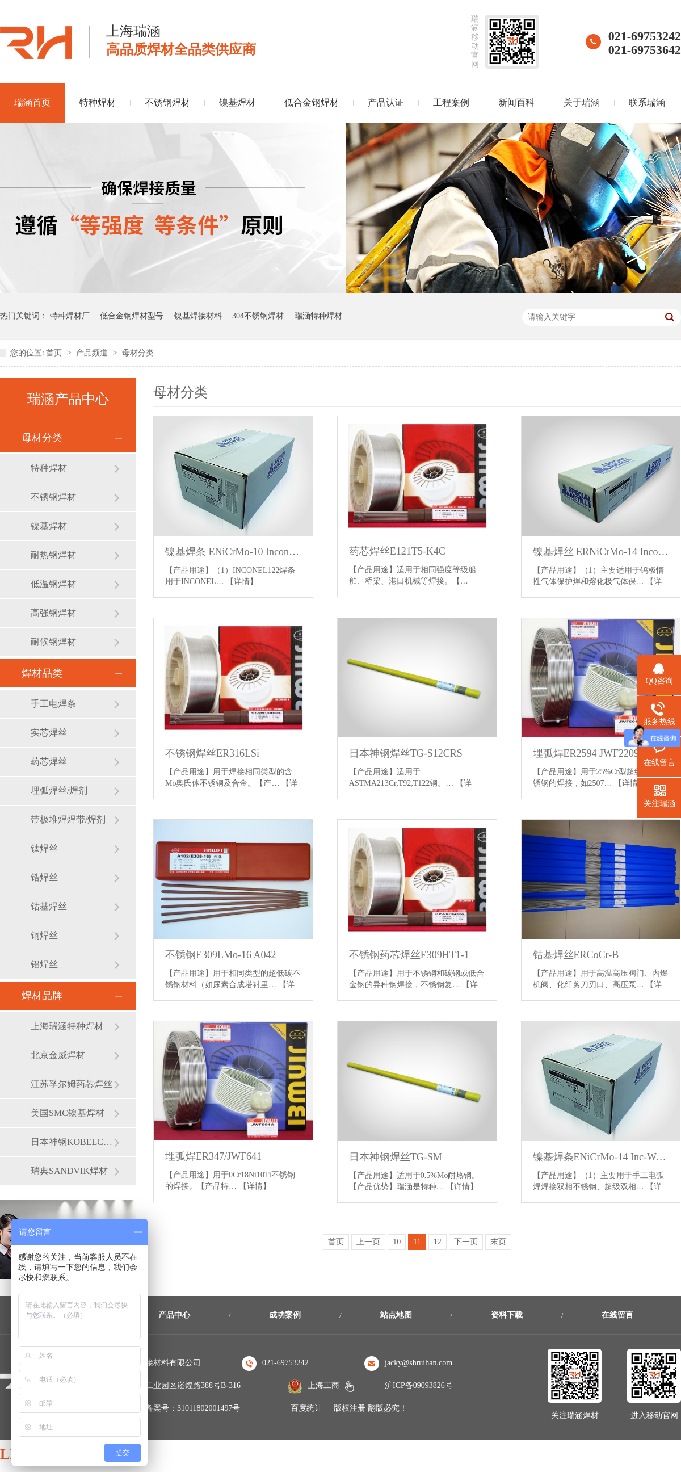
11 (417, 1242)
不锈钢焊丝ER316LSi (212, 753)
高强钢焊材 (53, 613)
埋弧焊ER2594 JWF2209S (589, 753)
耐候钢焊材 (53, 642)
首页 (55, 353)
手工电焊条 (53, 703)
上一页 (368, 1242)
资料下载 (507, 1315)
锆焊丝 (44, 877)
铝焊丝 (44, 964)
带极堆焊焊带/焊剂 (68, 819)
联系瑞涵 (647, 102)
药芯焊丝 (49, 761)
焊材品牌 (42, 995)
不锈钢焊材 (167, 102)
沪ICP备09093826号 (419, 1385)
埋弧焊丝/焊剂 (59, 790)
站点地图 (396, 1315)
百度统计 (306, 1408)
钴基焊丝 (49, 906)
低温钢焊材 (53, 584)
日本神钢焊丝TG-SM (395, 1157)
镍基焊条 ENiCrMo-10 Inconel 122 (233, 551)
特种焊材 (97, 102)
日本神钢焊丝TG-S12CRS (406, 753)
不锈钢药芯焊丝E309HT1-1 (409, 955)
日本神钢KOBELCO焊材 (72, 1142)
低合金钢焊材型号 (131, 316)
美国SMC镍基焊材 (67, 1113)
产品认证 (386, 102)
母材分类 (138, 353)
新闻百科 (516, 102)
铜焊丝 (44, 935)
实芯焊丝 (49, 732)
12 (438, 1242)
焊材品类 (42, 673)
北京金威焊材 (58, 1055)
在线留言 (617, 1315)
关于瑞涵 (582, 102)
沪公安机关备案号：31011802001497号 (173, 1408)
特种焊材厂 (70, 316)
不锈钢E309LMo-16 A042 (220, 955)
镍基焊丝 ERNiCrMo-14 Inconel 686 (601, 551)
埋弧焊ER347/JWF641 (213, 1156)
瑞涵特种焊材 (318, 316)
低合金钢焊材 (311, 102)
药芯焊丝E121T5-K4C (397, 551)
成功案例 (285, 1315)
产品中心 (174, 1315)
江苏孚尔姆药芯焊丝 (71, 1084)
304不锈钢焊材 (258, 316)
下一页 (466, 1242)
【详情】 (242, 581)
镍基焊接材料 (198, 316)
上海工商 (323, 1385)
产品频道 (93, 353)
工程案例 (451, 102)
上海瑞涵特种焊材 (67, 1026)
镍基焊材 (237, 102)
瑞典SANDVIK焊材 (69, 1171)
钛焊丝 (44, 848)
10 (397, 1242)
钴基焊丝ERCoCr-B (576, 955)
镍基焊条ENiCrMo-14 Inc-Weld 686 (601, 1157)
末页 (498, 1242)
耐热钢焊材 (53, 555)
